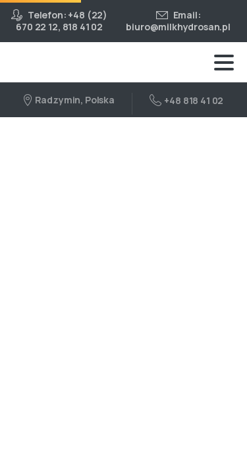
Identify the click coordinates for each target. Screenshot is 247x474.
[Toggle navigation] (224, 62)
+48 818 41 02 (187, 100)
